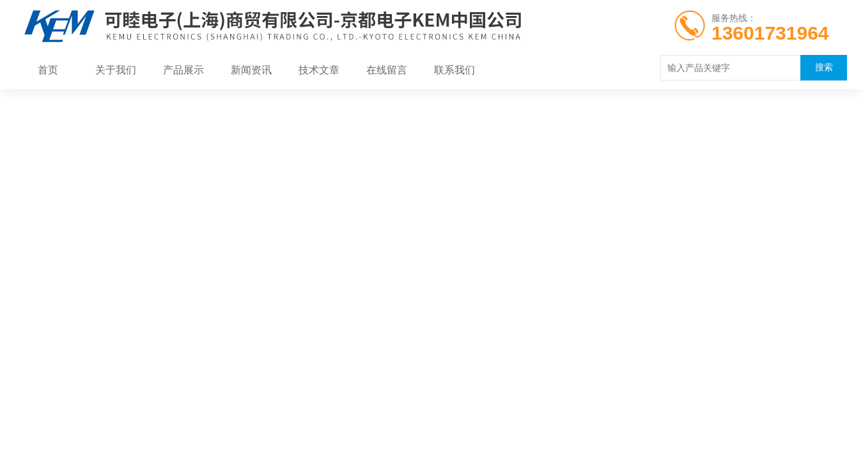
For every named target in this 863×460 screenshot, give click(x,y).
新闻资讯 (251, 70)
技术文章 (319, 70)
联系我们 (454, 70)
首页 (48, 70)
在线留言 (386, 70)
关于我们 (115, 70)
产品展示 (183, 70)
